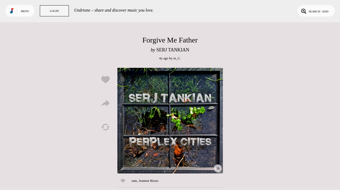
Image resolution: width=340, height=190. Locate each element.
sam (134, 181)
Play (170, 120)
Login (54, 10)
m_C (176, 58)
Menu (25, 11)
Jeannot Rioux (149, 181)
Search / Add (314, 11)
